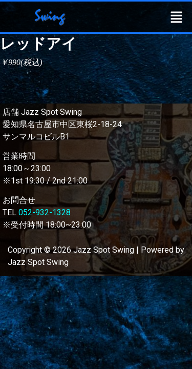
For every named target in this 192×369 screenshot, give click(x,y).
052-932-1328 (44, 212)
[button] (176, 17)
